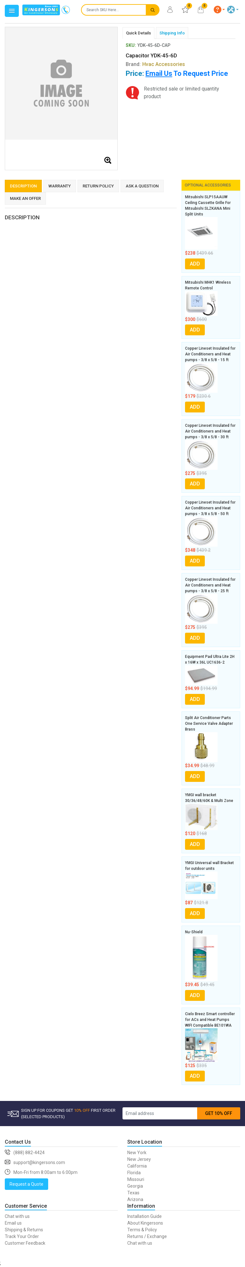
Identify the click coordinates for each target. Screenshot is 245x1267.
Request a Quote (26, 1184)
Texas (133, 1192)
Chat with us (17, 1216)
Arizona (135, 1199)
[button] (219, 9)
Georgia (135, 1186)
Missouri (135, 1179)
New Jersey (139, 1159)
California (137, 1166)
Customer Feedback (25, 1243)
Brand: (155, 64)
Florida (134, 1172)
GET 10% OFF (218, 1113)
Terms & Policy (142, 1229)
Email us (13, 1223)
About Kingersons (145, 1223)
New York (136, 1152)
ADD (195, 264)
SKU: (131, 45)
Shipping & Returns (24, 1229)
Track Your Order (22, 1236)
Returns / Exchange (147, 1236)
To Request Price (186, 73)
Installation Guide (144, 1216)
